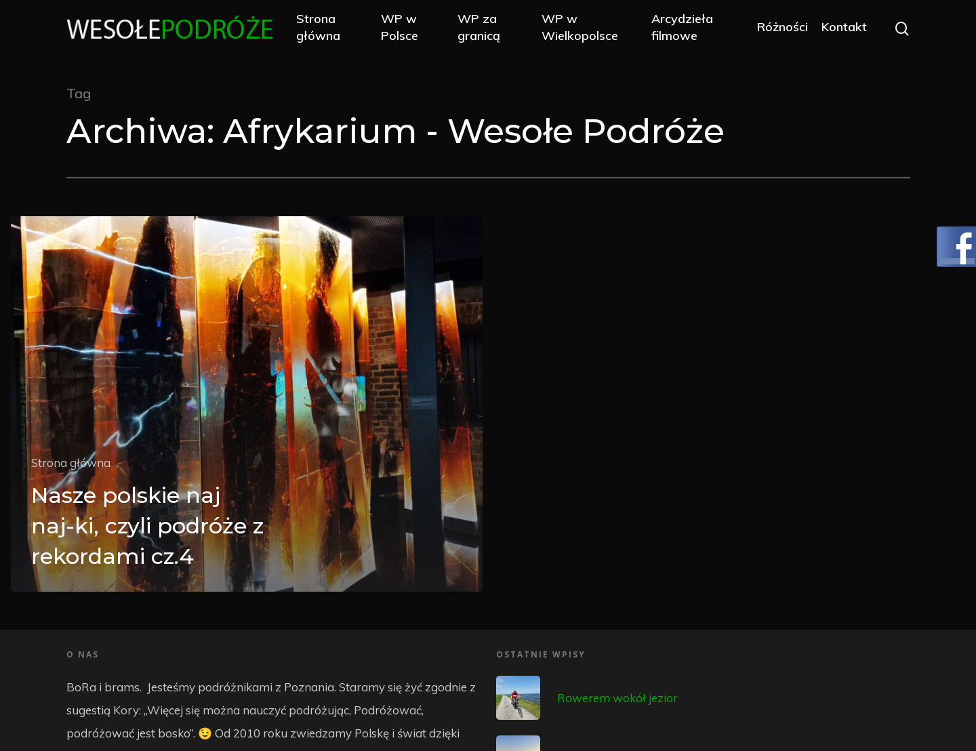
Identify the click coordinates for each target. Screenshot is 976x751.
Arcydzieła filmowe (683, 28)
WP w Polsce (407, 28)
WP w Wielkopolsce (584, 28)
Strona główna (326, 28)
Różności (781, 29)
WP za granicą (484, 28)
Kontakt (843, 29)
